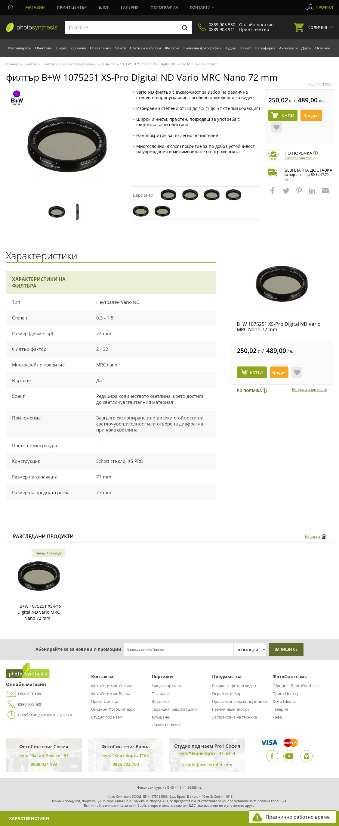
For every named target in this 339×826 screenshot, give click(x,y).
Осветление (101, 48)
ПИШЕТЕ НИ (23, 694)
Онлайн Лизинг (166, 725)
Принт (72, 7)
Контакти (200, 7)
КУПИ (256, 372)
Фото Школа (284, 701)
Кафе (277, 717)
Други (306, 48)
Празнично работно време (298, 817)
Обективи (44, 48)
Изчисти (312, 536)
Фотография (164, 7)
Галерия (129, 7)
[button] (273, 193)
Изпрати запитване (300, 158)
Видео (61, 48)
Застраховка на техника (234, 717)
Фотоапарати (20, 48)
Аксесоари (288, 48)
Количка (317, 27)
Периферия (265, 48)
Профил (324, 7)
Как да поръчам (167, 685)
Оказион (323, 48)
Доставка (160, 701)
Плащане (160, 693)
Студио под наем (107, 717)
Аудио (230, 48)
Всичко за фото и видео (234, 685)
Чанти (120, 48)
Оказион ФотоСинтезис (113, 709)
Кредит (311, 115)
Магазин (35, 7)
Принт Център (104, 701)
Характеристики (29, 818)
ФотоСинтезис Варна (110, 693)
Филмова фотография (202, 48)
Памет (245, 48)
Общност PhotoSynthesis (296, 685)
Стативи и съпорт (146, 48)
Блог (104, 7)
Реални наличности (230, 709)
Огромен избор (227, 693)
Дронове (78, 48)
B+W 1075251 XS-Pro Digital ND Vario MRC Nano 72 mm (279, 326)
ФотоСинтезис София (111, 685)
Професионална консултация (239, 701)
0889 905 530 (23, 704)
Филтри (172, 48)
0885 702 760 (125, 764)
